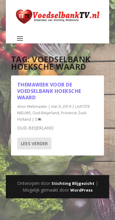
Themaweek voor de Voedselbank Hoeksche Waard (49, 91)
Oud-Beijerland (46, 113)
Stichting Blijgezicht (73, 183)
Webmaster (37, 106)
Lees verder (34, 143)
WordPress (81, 190)
